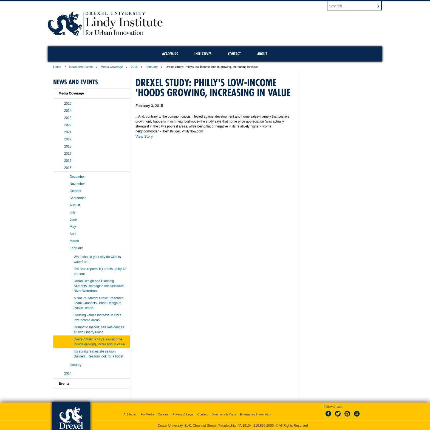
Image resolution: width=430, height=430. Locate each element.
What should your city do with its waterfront (97, 259)
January (75, 365)
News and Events (81, 66)
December (77, 177)
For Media (147, 414)
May (73, 227)
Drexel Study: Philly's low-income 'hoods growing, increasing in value (99, 341)
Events (64, 383)
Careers (163, 414)
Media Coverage (112, 66)
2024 (68, 111)
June (73, 219)
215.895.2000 (263, 426)
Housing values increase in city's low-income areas (97, 317)
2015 (134, 66)
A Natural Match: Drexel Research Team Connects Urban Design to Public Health (98, 303)
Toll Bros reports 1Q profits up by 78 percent (100, 271)
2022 (68, 125)
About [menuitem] (262, 53)
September (78, 198)
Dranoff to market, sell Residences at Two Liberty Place (99, 329)
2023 (68, 118)
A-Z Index (130, 414)
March (74, 241)
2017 (68, 154)
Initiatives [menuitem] (202, 53)
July (72, 212)
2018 (68, 146)
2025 (68, 104)
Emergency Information (255, 414)
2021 (68, 132)
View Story (144, 136)
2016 (68, 161)
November (77, 184)
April (73, 234)
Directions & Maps (223, 414)
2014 (68, 373)
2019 (68, 139)
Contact (202, 414)
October (75, 191)
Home (57, 66)
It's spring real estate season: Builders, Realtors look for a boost (98, 353)
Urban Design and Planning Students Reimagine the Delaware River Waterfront (99, 286)
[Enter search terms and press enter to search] (357, 5)
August (75, 205)
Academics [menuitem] (170, 53)
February (152, 66)
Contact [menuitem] (234, 53)
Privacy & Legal (182, 414)
